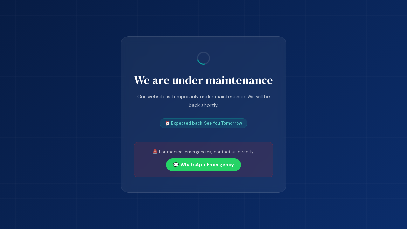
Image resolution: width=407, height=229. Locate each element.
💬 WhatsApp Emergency (203, 165)
